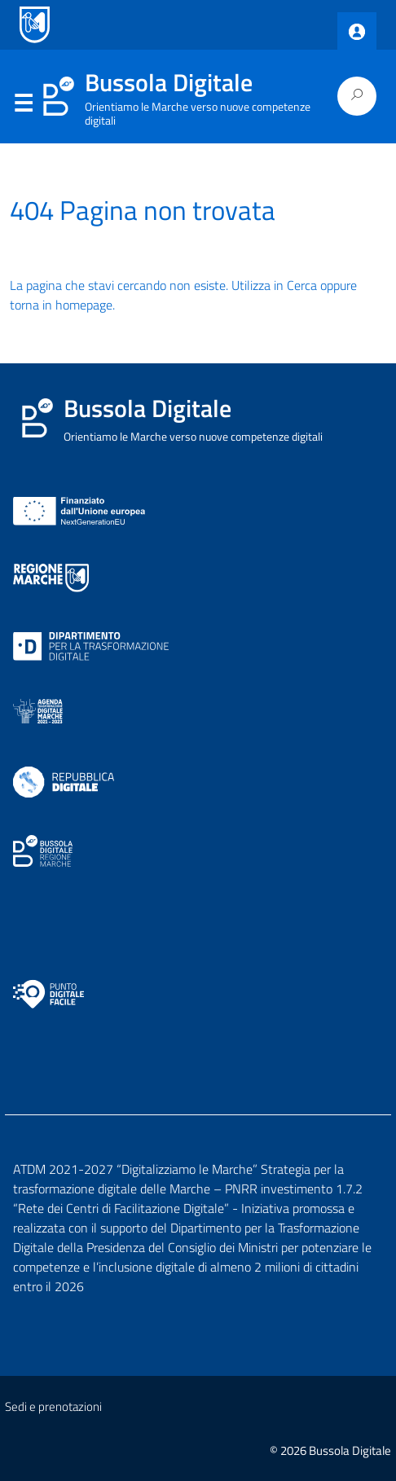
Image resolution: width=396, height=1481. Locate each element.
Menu (22, 103)
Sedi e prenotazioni (53, 1406)
